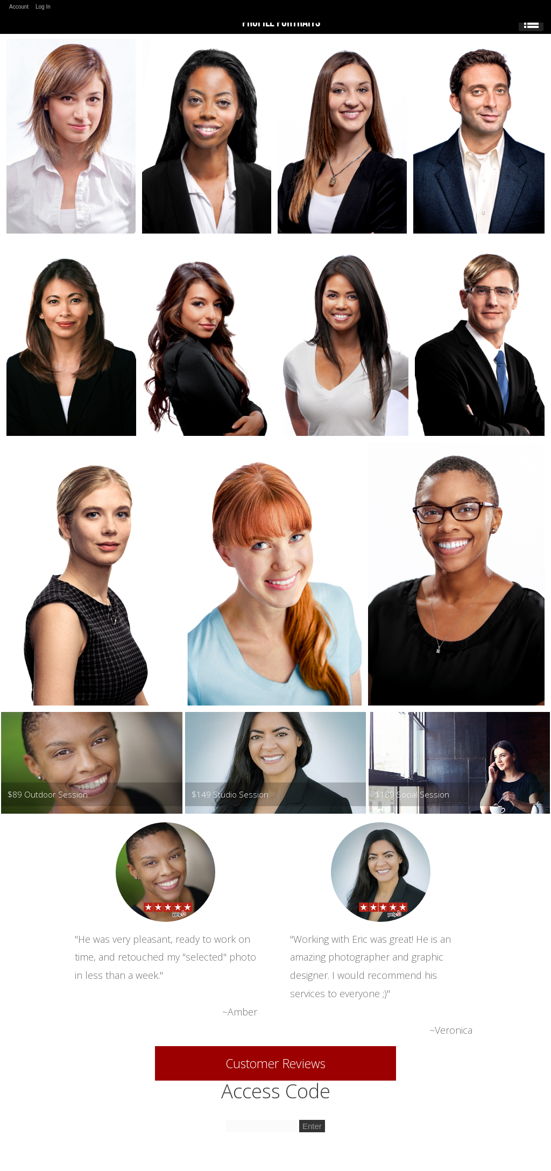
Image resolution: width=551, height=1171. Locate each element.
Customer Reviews (275, 1063)
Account (19, 7)
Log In (43, 7)
